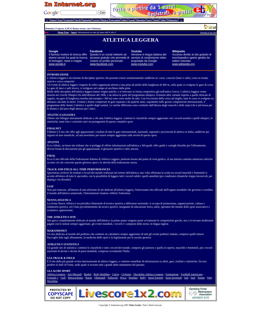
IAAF (50, 186)
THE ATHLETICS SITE (61, 217)
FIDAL (51, 155)
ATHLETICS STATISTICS (63, 244)
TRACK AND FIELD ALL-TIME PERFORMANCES (78, 169)
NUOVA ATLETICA (59, 200)
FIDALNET (54, 128)
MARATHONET (57, 230)
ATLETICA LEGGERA (61, 114)
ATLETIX (53, 142)
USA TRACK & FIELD (61, 258)
